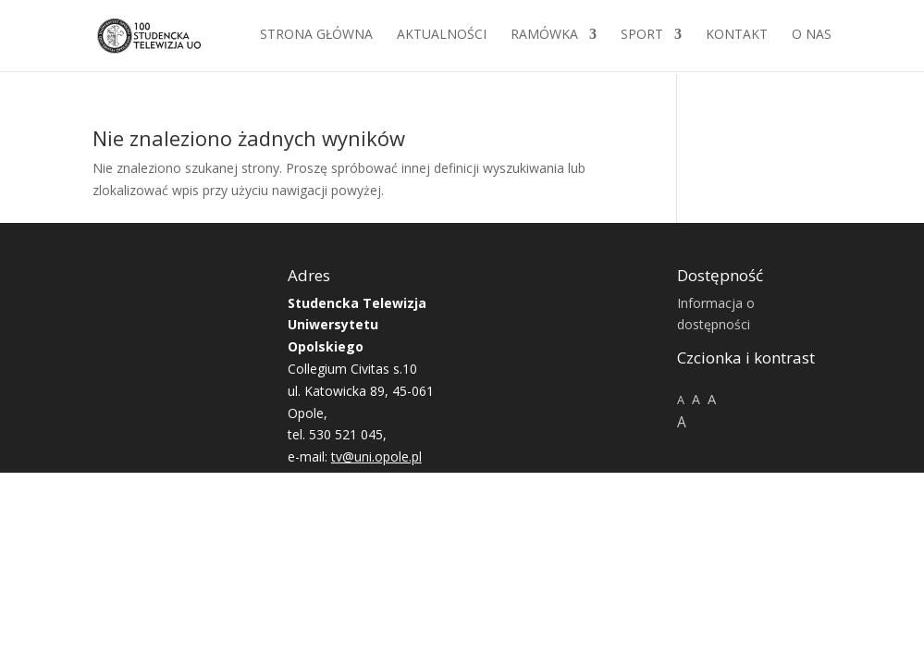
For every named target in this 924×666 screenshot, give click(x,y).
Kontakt (737, 38)
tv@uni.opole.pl (376, 456)
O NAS (812, 38)
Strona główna (316, 38)
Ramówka (544, 38)
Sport (642, 38)
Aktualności (442, 38)
